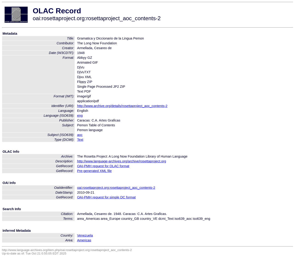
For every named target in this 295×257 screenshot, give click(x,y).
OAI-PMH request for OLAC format (103, 166)
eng (80, 115)
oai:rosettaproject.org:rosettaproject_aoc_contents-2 (116, 187)
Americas (84, 240)
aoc (80, 135)
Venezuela (85, 235)
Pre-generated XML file (94, 171)
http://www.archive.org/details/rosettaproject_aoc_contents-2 (122, 106)
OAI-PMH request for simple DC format (106, 197)
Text (80, 139)
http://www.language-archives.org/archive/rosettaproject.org (121, 161)
